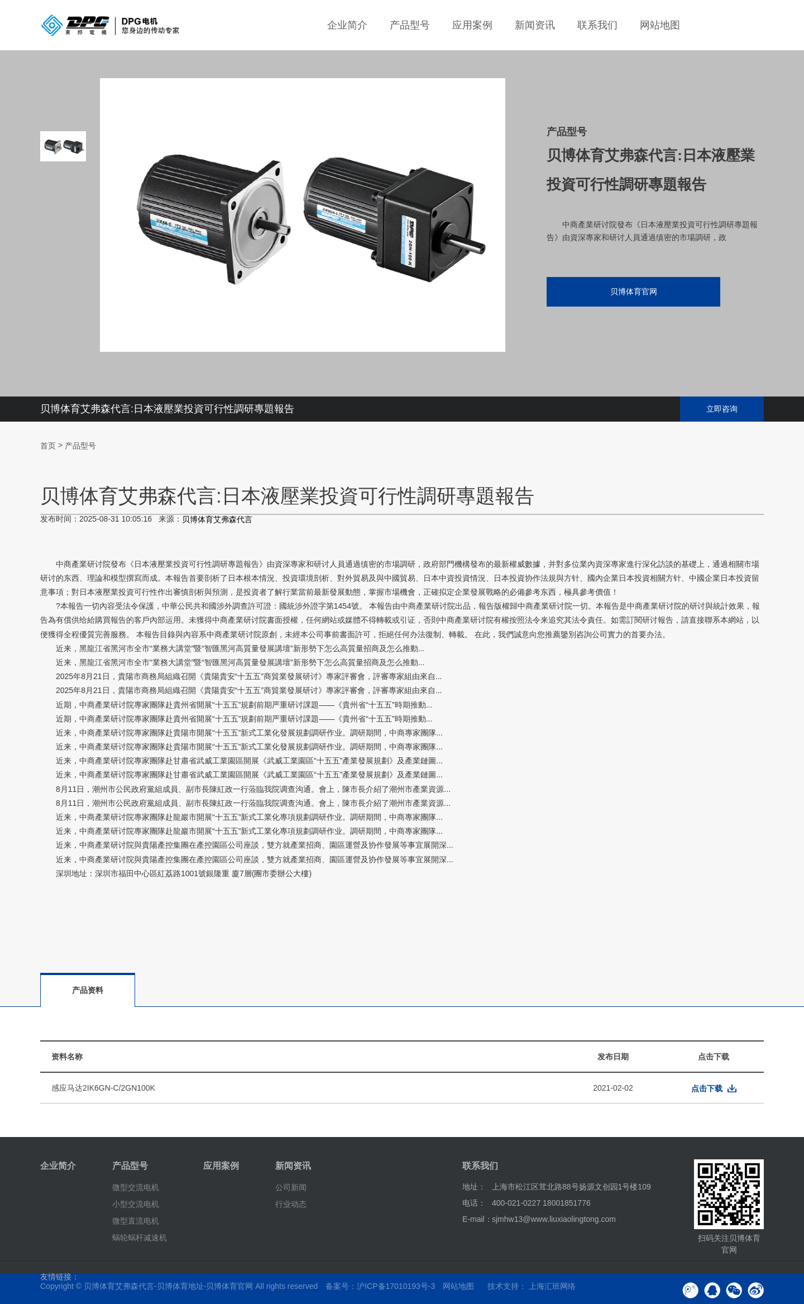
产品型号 (410, 25)
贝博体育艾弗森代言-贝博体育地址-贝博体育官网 (168, 1286)
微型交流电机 (135, 1187)
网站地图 (660, 25)
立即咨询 (722, 408)
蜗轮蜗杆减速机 (139, 1237)
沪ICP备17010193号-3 (396, 1286)
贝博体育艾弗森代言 (217, 519)
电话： (474, 1202)
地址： (474, 1186)
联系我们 (597, 25)
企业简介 (347, 25)
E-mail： (477, 1219)
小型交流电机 (135, 1204)
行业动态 (291, 1204)
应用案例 (472, 25)
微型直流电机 (135, 1220)
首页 (48, 445)
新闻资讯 (535, 25)
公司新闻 (291, 1187)
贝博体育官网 (633, 291)
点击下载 (706, 1088)
